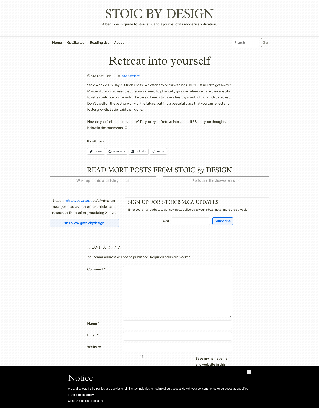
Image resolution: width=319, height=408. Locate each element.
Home (57, 42)
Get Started (75, 42)
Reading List (99, 42)
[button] (249, 372)
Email (165, 221)
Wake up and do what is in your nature (105, 181)
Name (93, 323)
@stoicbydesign (78, 200)
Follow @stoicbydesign (84, 223)
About (119, 42)
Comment (96, 269)
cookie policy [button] (85, 394)
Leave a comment (130, 75)
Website (94, 347)
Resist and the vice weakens (213, 181)
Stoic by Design (159, 13)
